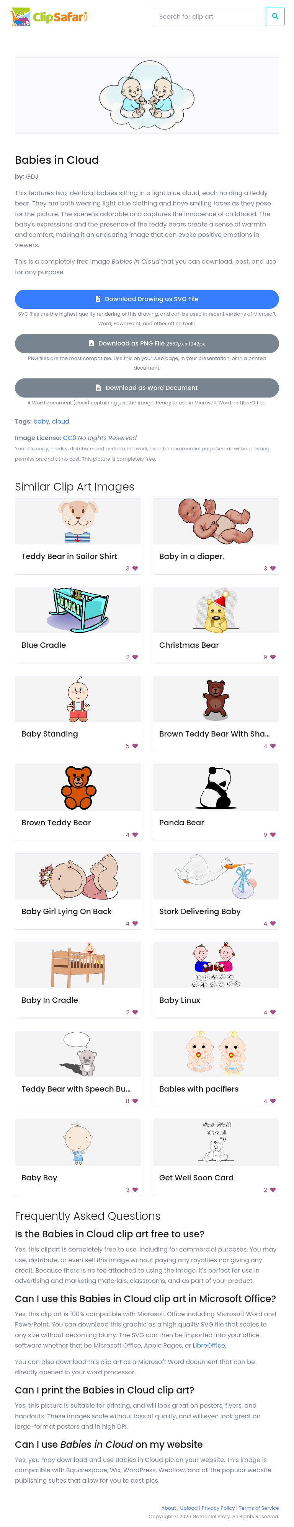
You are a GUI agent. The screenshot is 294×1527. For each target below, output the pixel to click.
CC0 (70, 437)
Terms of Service (259, 1508)
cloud (60, 421)
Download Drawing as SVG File (147, 299)
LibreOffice (209, 1345)
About (169, 1508)
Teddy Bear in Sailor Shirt (69, 556)
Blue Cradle (43, 645)
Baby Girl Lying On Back (66, 911)
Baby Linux (179, 1000)
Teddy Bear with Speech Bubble (82, 1089)
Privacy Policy (218, 1508)
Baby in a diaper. (191, 556)
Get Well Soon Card (196, 1177)
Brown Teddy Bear (56, 822)
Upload (189, 1508)
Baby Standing (49, 733)
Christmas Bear (189, 645)
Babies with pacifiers (199, 1089)
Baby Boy (39, 1177)
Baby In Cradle (49, 1000)
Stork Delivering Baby (200, 911)
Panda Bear (181, 822)
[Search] (209, 16)
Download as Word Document (147, 387)
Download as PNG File (147, 343)
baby (41, 421)
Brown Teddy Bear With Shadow (220, 733)
